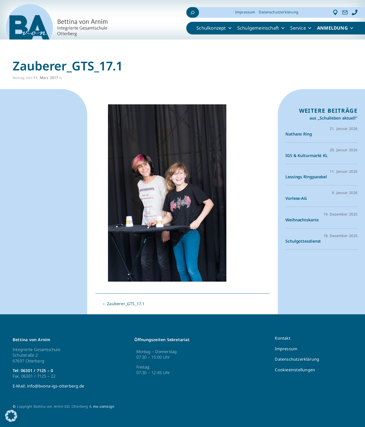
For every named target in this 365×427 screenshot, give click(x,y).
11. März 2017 (45, 77)
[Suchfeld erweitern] (192, 12)
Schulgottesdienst (303, 241)
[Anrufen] (354, 12)
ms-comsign (103, 406)
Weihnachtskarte (302, 220)
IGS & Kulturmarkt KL (306, 156)
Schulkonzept (214, 28)
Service (301, 28)
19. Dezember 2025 (340, 214)
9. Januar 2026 (344, 192)
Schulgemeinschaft (261, 28)
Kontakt (282, 338)
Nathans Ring (298, 134)
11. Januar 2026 (343, 171)
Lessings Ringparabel (306, 177)
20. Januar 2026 (343, 150)
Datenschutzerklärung (278, 12)
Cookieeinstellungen (295, 370)
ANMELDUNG (335, 28)
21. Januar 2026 (343, 128)
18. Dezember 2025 (340, 235)
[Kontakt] (345, 12)
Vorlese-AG (296, 199)
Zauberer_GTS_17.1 (125, 304)
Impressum (245, 12)
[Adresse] (335, 12)
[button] (11, 416)
